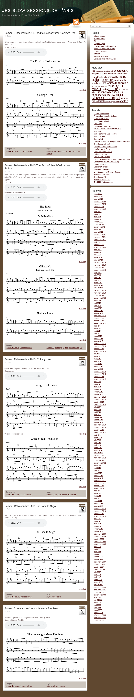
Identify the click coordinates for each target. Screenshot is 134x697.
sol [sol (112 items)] (118, 98)
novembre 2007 (100, 564)
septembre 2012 (100, 463)
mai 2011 (97, 496)
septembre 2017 (100, 323)
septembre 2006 (100, 595)
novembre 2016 (100, 346)
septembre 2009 (100, 542)
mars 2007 (98, 580)
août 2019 (97, 273)
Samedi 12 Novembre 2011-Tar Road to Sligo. (30, 506)
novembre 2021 (100, 237)
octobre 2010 (99, 514)
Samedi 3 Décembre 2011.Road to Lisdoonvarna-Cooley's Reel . (41, 33)
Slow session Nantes (102, 175)
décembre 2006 (100, 587)
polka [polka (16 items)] (105, 89)
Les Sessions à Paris (102, 149)
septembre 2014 (100, 405)
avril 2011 (97, 498)
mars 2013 (98, 448)
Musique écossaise (101, 56)
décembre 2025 (100, 202)
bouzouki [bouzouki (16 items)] (102, 73)
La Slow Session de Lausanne (105, 147)
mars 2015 (98, 389)
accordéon (50, 348)
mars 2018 (98, 308)
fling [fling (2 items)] (125, 74)
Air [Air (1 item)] (127, 71)
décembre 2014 (100, 397)
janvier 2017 (98, 341)
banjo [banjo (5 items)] (94, 74)
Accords (97, 54)
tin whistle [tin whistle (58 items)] (99, 101)
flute (48, 686)
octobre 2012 (99, 460)
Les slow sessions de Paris (37, 10)
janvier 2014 (98, 422)
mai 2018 (97, 303)
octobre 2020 (99, 245)
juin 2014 (97, 410)
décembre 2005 (100, 615)
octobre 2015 (99, 377)
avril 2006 (97, 608)
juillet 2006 (98, 600)
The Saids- (26, 187)
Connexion (130, 1)
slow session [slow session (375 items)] (103, 97)
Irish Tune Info (99, 136)
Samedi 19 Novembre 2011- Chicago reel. (28, 359)
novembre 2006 (100, 590)
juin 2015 (97, 382)
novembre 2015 (100, 374)
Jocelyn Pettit (99, 139)
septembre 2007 (100, 570)
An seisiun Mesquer (101, 114)
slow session (74, 348)
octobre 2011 (99, 486)
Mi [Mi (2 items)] (106, 86)
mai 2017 (97, 331)
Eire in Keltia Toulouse (102, 126)
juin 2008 (97, 547)
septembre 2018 (100, 298)
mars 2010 (98, 526)
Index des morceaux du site (104, 49)
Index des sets (101, 51)
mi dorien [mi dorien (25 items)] (113, 85)
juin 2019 (97, 275)
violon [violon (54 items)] (124, 101)
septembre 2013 (100, 433)
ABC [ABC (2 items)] (93, 71)
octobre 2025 (99, 207)
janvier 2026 (98, 199)
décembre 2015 (100, 372)
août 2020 (97, 250)
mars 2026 (98, 194)
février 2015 (98, 392)
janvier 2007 (98, 585)
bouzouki (50, 151)
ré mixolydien (67, 151)
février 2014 (98, 420)
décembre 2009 (100, 534)
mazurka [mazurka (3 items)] (101, 86)
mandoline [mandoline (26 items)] (121, 82)
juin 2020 (97, 255)
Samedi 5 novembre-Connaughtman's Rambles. (32, 608)
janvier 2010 (98, 531)
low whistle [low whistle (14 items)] (109, 83)
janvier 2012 (98, 478)
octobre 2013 (99, 430)
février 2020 (98, 257)
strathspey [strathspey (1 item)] (124, 98)
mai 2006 (97, 605)
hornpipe (58, 348)
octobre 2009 (99, 539)
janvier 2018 (98, 313)
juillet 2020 (98, 252)
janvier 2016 (98, 369)
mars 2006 (98, 610)
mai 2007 (97, 575)
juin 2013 (97, 440)
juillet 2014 (98, 407)
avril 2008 (97, 552)
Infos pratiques (99, 36)
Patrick (9, 36)
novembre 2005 (100, 618)
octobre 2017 (99, 321)
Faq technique (99, 44)
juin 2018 (97, 301)
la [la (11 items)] (100, 80)
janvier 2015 (98, 394)
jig (47, 597)
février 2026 (98, 197)
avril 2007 (97, 577)
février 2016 (98, 367)
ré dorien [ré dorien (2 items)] (122, 90)
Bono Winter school (101, 121)
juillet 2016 (98, 354)
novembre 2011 (100, 483)
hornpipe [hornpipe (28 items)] (120, 76)
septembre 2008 (100, 544)
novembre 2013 (100, 427)
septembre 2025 (100, 209)
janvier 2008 (98, 559)
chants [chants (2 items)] (110, 74)
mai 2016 (97, 359)
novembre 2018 (100, 293)
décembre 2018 (100, 290)
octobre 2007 (99, 567)
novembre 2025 (100, 204)
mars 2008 (98, 554)
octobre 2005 (99, 620)
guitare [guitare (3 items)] (102, 77)
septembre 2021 (100, 240)
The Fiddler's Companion (103, 182)
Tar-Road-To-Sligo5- (26, 523)
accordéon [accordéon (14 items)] (120, 70)
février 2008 (98, 557)
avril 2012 (97, 471)
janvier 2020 (98, 260)
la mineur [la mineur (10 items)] (119, 80)
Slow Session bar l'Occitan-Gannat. (107, 172)
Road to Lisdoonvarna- (26, 52)
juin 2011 (97, 493)
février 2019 (98, 285)
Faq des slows (99, 39)
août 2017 (97, 326)
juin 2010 (97, 519)
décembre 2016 (100, 344)
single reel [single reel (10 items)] (105, 95)
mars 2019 (98, 283)
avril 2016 (97, 361)
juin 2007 (97, 572)
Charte (96, 41)
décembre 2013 (100, 425)
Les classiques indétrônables (105, 46)
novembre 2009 (100, 537)
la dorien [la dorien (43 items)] (108, 80)
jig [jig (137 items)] (97, 80)
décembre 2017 (100, 316)
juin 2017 (97, 328)
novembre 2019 (100, 265)
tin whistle (72, 495)
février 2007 (98, 582)
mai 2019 (97, 278)
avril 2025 (97, 217)
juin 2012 (97, 465)
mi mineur (58, 151)
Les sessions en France (103, 152)
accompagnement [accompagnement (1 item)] (102, 71)
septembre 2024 (100, 227)
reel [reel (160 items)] (111, 89)
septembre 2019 (100, 270)
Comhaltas (98, 124)
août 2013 (97, 435)
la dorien (50, 495)
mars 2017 (98, 336)
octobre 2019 (99, 268)
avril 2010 (97, 524)
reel (74, 151)
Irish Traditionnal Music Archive (105, 134)
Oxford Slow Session (102, 157)
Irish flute (97, 131)
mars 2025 (98, 219)
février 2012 (98, 476)
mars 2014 (98, 417)
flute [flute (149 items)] (95, 76)
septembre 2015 (100, 379)
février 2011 (98, 504)
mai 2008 (97, 549)
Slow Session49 (100, 177)
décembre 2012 (100, 455)
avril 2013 (97, 445)
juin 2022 (97, 230)
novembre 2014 (100, 400)
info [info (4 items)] (93, 80)
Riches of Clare (100, 164)
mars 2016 (98, 364)
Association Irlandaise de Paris (105, 116)
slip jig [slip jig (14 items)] (119, 94)
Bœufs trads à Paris (101, 119)
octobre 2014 (99, 402)
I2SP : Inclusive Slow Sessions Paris (107, 129)
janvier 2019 (98, 288)
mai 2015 (97, 384)
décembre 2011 (100, 481)
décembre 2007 (100, 562)
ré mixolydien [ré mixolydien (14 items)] (105, 92)
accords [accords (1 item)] (110, 71)
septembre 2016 (100, 351)
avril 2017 (97, 334)
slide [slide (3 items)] (113, 95)
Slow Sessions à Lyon (102, 180)
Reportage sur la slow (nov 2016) (106, 162)
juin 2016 (97, 356)
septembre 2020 (100, 247)
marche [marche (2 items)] (94, 86)
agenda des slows (12, 151)
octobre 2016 (99, 349)
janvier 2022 (98, 232)
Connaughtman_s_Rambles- (26, 625)
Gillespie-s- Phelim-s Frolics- (26, 197)
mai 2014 (97, 412)
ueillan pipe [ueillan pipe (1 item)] (110, 101)
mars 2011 (98, 501)
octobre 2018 (99, 295)
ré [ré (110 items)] (116, 89)
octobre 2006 (99, 592)
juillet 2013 (98, 438)
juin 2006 (97, 603)
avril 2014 (97, 415)
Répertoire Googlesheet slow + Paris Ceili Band (112, 159)
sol (81, 348)
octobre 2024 (99, 224)
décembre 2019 (100, 262)
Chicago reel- (26, 376)
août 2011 (97, 491)
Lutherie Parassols (101, 154)
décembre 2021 (100, 235)
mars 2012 (98, 473)
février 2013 (98, 450)
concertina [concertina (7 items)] (119, 73)
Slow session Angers (102, 169)
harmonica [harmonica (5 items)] (110, 77)
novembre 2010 (100, 511)
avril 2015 (97, 387)
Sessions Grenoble (101, 167)
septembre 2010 (100, 516)
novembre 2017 (100, 318)
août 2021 (97, 242)
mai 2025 (97, 214)
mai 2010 (97, 521)
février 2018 (98, 311)
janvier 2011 (98, 506)
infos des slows (26, 151)
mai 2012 (97, 468)
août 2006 (97, 597)
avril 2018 (97, 306)
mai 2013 (97, 443)
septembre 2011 (100, 488)
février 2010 (98, 529)
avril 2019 (97, 280)
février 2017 (98, 339)
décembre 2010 (100, 509)
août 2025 (97, 212)
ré (63, 348)
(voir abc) (82, 90)
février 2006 (98, 613)
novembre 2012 (100, 458)
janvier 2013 (98, 453)
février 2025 (98, 222)
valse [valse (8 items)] (116, 101)
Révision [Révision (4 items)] (117, 92)
